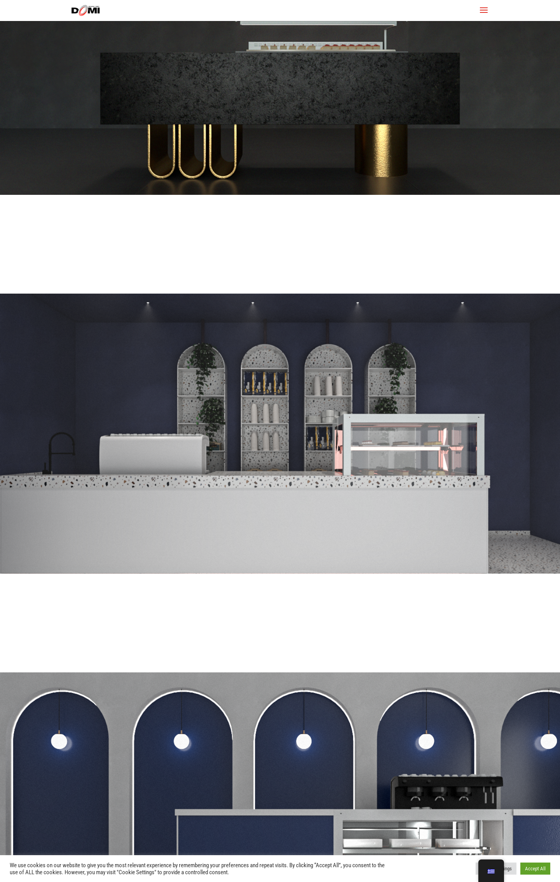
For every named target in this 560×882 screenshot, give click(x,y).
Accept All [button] (535, 869)
